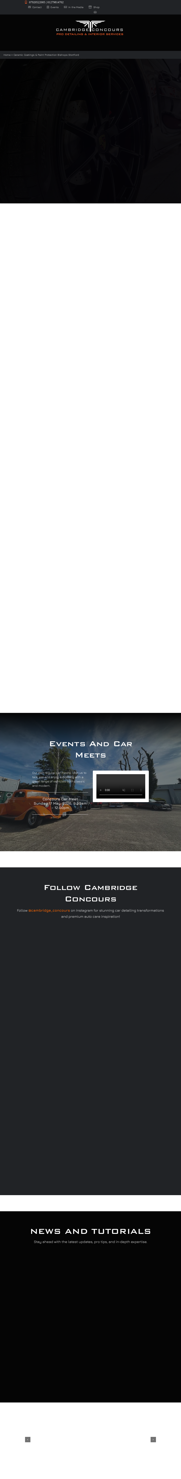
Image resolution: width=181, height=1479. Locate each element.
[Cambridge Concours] (90, 21)
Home (7, 54)
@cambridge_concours (49, 910)
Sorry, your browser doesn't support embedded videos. (120, 786)
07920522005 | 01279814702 (44, 2)
